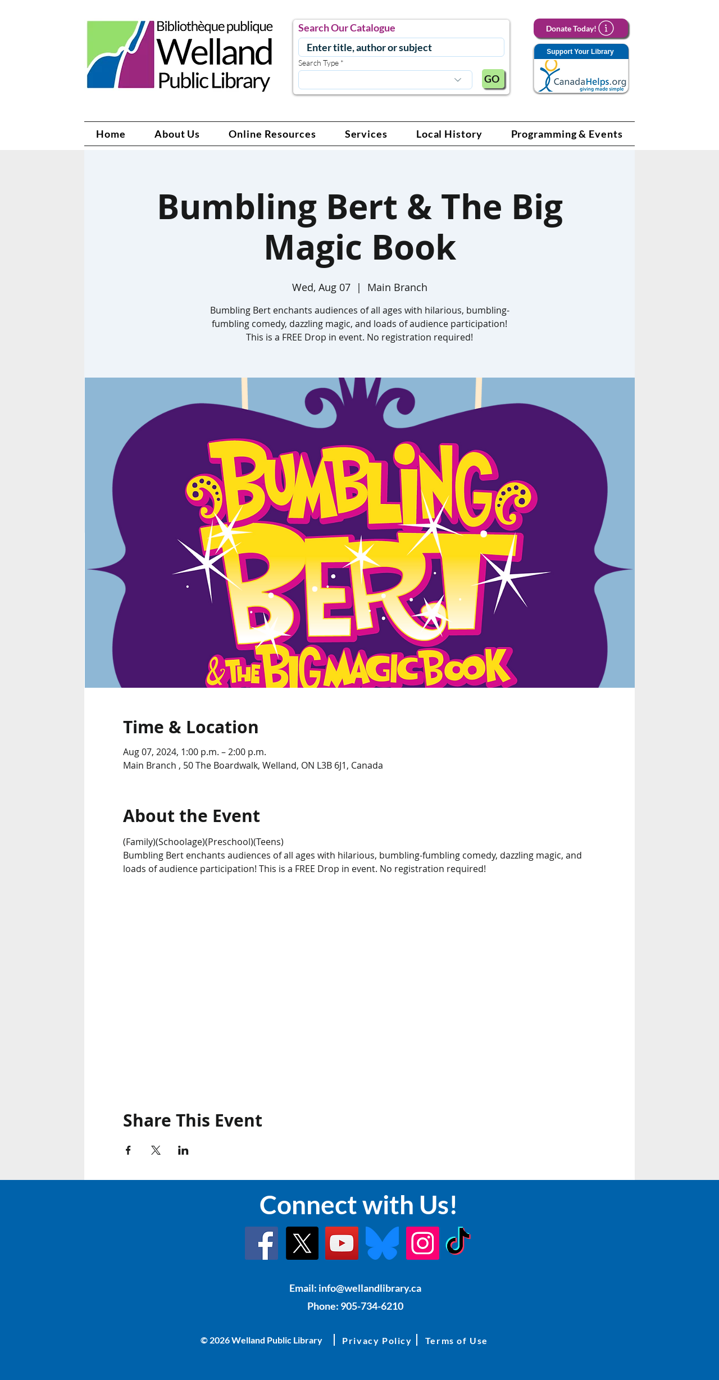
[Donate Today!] (581, 28)
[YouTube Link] (341, 1243)
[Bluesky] (382, 1243)
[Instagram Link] (422, 1243)
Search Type (318, 63)
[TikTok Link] (458, 1243)
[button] (177, 134)
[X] (301, 1243)
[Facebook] (261, 1243)
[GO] (493, 78)
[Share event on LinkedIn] (183, 1150)
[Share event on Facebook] (128, 1150)
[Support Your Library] (581, 68)
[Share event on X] (156, 1150)
